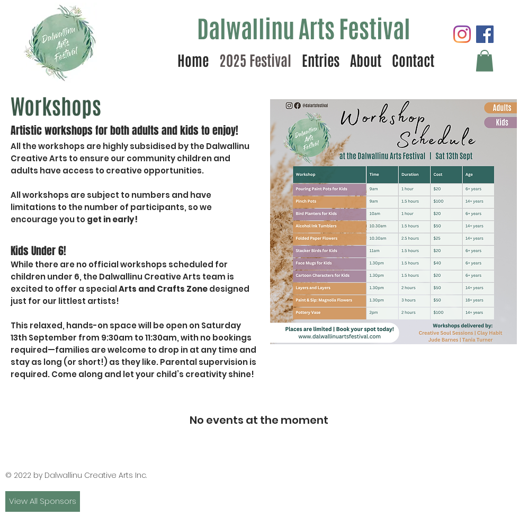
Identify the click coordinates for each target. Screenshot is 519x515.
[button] (485, 61)
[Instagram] (462, 34)
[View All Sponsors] (42, 501)
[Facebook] (485, 34)
